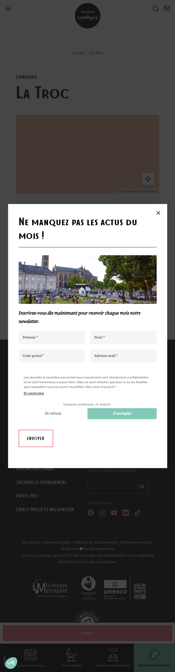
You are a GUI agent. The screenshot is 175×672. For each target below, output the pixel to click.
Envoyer (36, 438)
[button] (11, 663)
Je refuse (52, 413)
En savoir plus (34, 393)
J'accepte (122, 413)
